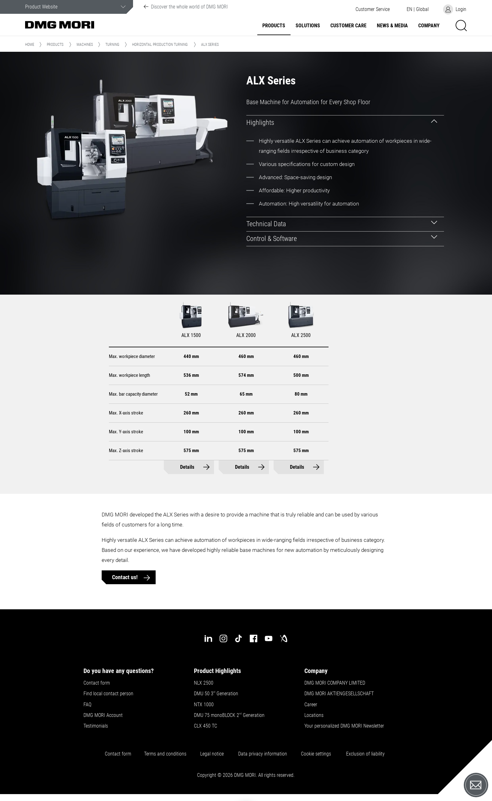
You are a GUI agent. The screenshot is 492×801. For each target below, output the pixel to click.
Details (187, 467)
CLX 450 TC (205, 726)
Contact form (96, 683)
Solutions (308, 26)
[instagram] (223, 638)
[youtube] (268, 638)
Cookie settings (317, 754)
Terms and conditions (165, 754)
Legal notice (212, 754)
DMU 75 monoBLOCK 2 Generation (229, 715)
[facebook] (253, 638)
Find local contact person (108, 694)
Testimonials (95, 726)
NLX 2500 (203, 683)
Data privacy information (262, 754)
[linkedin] (208, 638)
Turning (112, 44)
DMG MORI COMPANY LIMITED (334, 683)
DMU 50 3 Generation (216, 694)
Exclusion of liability (365, 754)
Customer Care (348, 26)
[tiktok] (238, 638)
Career (310, 705)
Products (273, 26)
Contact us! (125, 577)
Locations (314, 715)
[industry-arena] (284, 638)
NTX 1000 (204, 705)
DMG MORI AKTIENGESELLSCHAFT (339, 694)
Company (429, 26)
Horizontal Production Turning (160, 44)
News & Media (392, 26)
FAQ (87, 705)
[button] (372, 9)
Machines (85, 44)
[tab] (345, 122)
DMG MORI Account (103, 715)
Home (29, 44)
